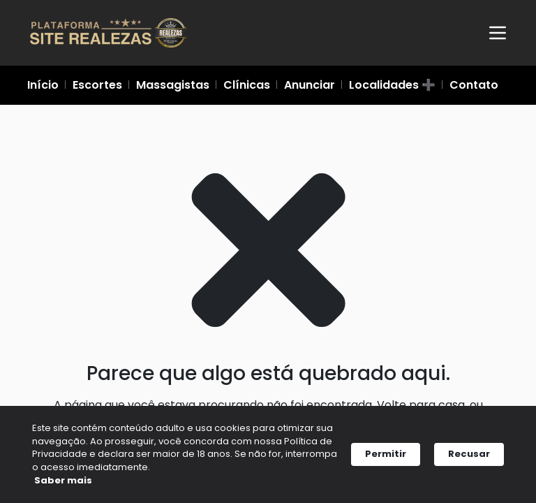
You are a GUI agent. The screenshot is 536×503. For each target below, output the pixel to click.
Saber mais (73, 482)
